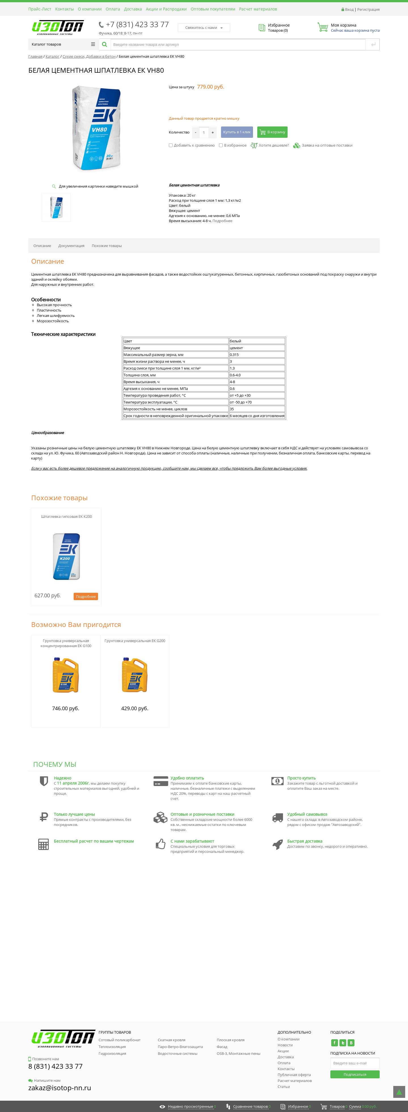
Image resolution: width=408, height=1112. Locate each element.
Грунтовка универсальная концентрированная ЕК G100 (66, 643)
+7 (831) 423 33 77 (137, 24)
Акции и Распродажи (166, 9)
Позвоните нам (43, 1058)
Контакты (64, 9)
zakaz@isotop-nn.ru (59, 1087)
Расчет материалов (258, 9)
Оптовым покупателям (213, 9)
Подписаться (355, 1074)
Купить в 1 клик (237, 131)
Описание (42, 245)
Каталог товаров (63, 44)
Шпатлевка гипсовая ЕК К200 (66, 516)
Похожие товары (107, 245)
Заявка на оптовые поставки (327, 145)
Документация (71, 245)
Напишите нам (44, 1080)
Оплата (113, 9)
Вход (349, 9)
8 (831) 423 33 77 (55, 1066)
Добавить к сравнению (192, 145)
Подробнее (222, 220)
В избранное (232, 145)
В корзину (272, 132)
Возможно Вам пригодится (76, 624)
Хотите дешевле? (270, 145)
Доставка (133, 9)
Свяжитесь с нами (204, 27)
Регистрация (368, 9)
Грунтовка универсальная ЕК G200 (135, 640)
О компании (90, 9)
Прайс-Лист (39, 9)
